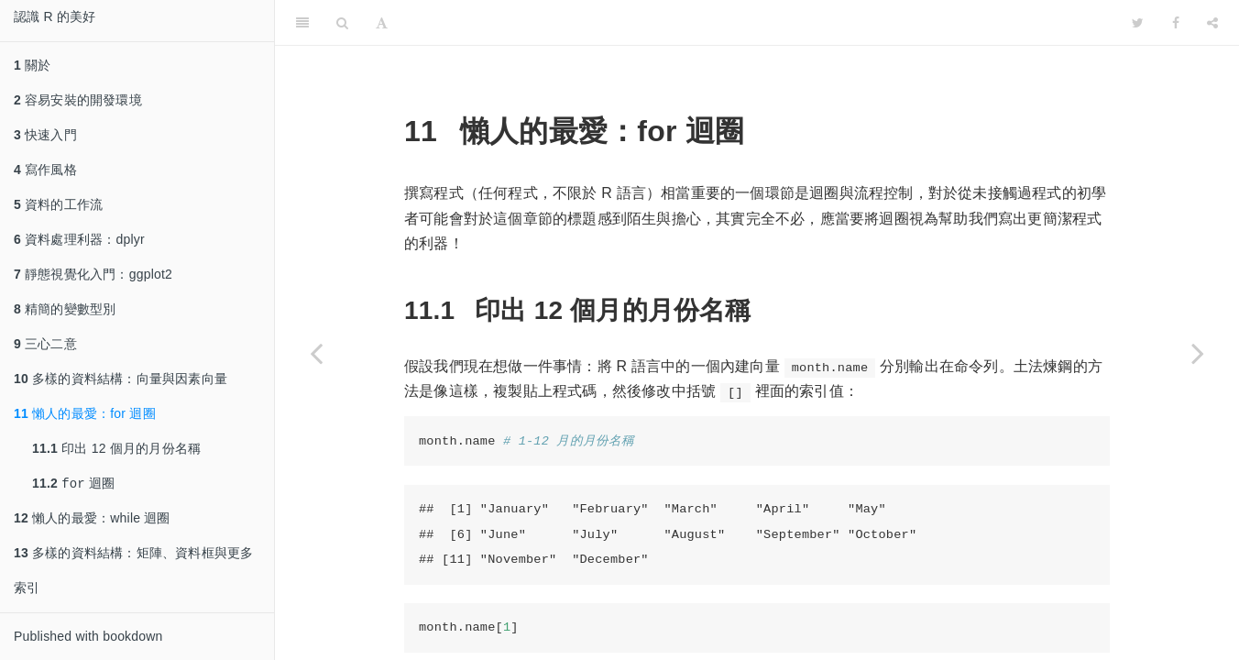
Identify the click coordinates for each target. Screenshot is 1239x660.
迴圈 (73, 484)
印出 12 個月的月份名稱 (116, 448)
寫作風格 (45, 169)
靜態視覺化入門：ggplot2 (93, 274)
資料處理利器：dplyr (79, 239)
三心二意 (45, 343)
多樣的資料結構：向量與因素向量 (120, 378)
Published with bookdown (88, 638)
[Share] (1212, 23)
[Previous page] (316, 353)
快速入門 (45, 134)
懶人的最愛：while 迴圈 (92, 519)
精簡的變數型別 (65, 309)
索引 (26, 589)
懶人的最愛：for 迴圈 (85, 413)
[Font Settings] (381, 23)
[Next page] (1198, 353)
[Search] (342, 23)
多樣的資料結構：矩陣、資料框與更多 (133, 554)
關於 (32, 65)
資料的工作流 (58, 204)
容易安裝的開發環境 (78, 100)
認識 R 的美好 (55, 16)
